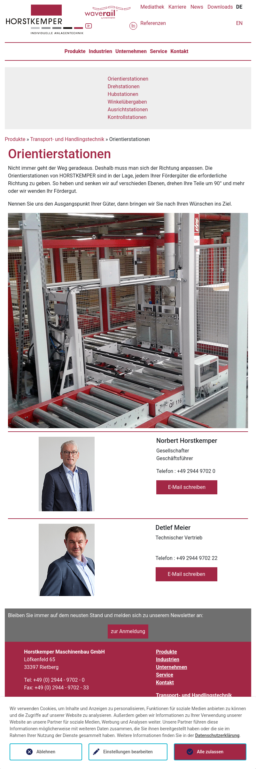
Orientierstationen (128, 79)
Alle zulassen (210, 751)
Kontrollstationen (127, 117)
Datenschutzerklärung (217, 735)
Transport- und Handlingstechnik (67, 139)
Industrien (100, 51)
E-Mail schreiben (187, 487)
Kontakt (179, 51)
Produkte (75, 51)
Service (158, 51)
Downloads (220, 7)
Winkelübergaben (127, 102)
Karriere (177, 7)
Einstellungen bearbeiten (128, 751)
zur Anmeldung (128, 631)
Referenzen (153, 23)
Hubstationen (123, 94)
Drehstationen (124, 86)
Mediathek (152, 7)
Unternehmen (131, 51)
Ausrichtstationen (128, 109)
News (196, 7)
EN (239, 23)
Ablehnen (45, 751)
